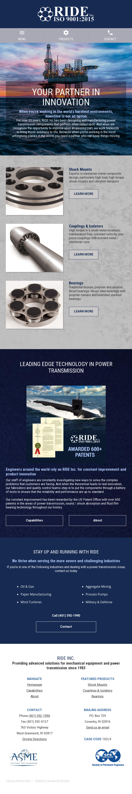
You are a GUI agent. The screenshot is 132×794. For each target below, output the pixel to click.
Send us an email (97, 727)
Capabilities (34, 520)
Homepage (34, 685)
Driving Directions (34, 739)
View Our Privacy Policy (18, 780)
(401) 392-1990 (39, 716)
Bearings (76, 283)
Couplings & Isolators (86, 226)
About (97, 520)
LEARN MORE (83, 194)
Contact (66, 626)
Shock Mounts (80, 169)
